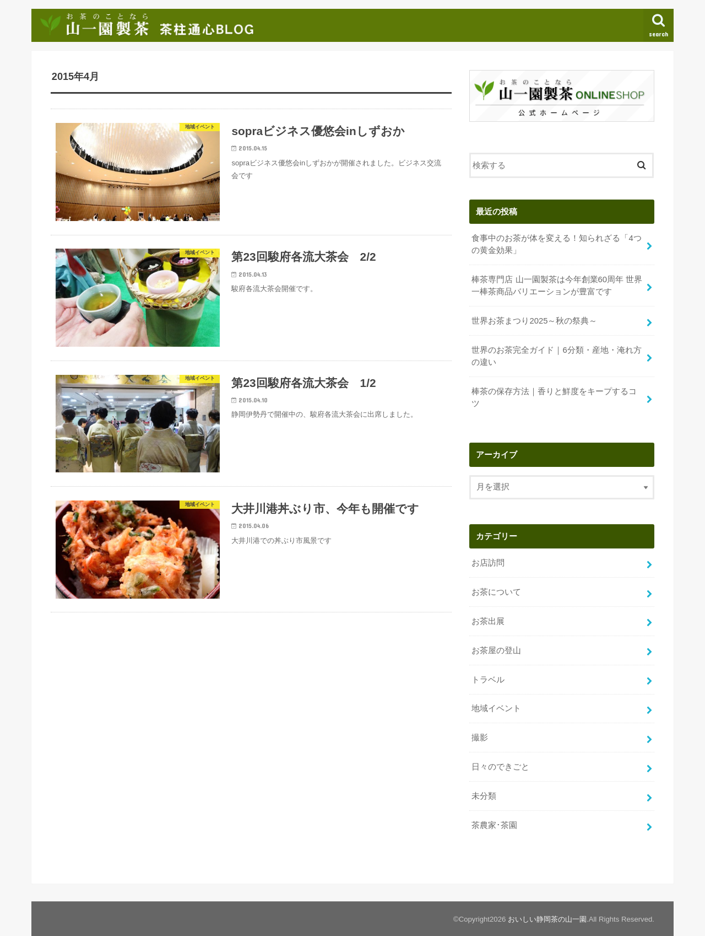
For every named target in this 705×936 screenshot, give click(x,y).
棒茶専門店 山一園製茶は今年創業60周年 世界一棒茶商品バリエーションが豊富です (556, 285)
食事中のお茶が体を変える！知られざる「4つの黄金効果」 (556, 244)
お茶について (496, 592)
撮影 (479, 737)
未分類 (483, 796)
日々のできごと (500, 766)
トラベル (488, 679)
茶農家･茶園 (494, 825)
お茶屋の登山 (496, 649)
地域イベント (496, 708)
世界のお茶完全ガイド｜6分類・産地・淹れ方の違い (556, 356)
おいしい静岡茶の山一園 (547, 919)
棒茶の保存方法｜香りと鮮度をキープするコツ (554, 397)
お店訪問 (488, 562)
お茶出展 (488, 621)
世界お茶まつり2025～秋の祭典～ (534, 320)
